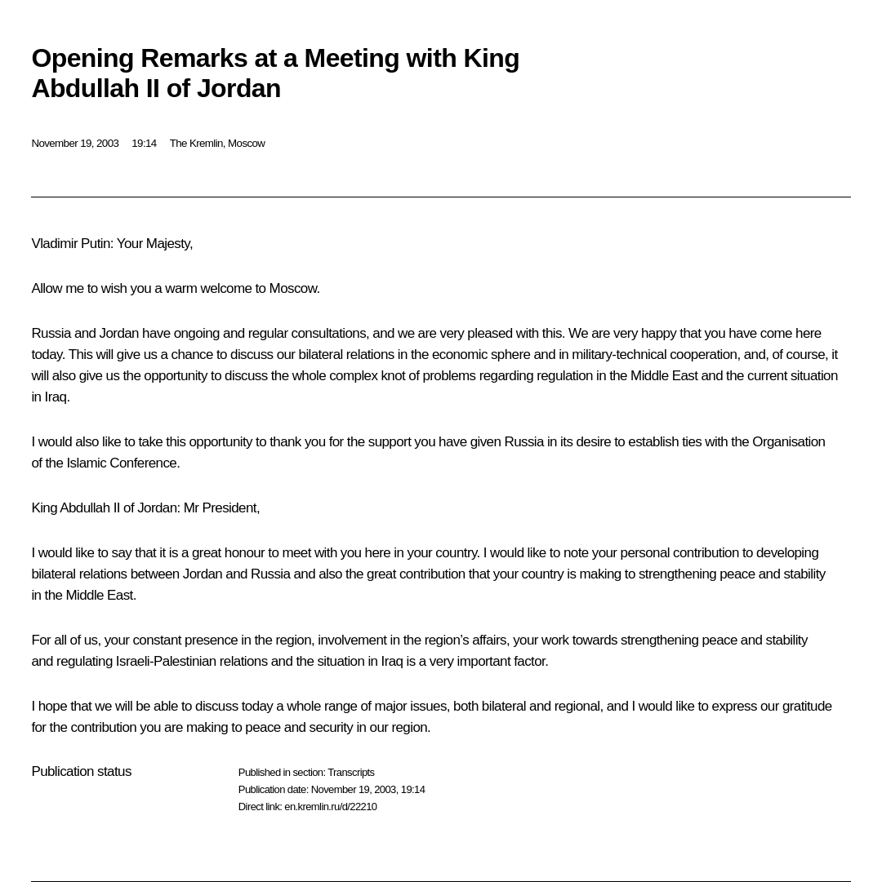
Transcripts (350, 772)
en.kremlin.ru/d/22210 (330, 806)
